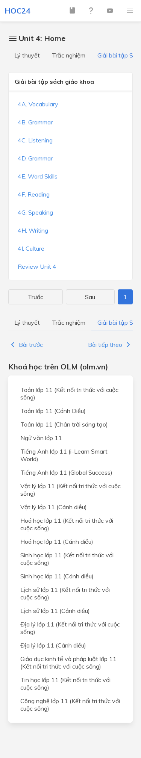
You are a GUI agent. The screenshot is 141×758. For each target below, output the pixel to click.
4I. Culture (31, 248)
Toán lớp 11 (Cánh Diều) (53, 411)
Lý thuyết (27, 55)
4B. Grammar (35, 122)
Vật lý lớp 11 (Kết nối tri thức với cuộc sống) (70, 489)
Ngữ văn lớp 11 (41, 438)
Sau (90, 297)
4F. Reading (34, 194)
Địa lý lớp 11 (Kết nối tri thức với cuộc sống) (70, 627)
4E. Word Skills (38, 176)
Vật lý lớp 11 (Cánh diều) (53, 507)
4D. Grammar (35, 158)
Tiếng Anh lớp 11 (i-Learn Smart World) (64, 455)
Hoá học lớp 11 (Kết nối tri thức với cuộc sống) (66, 524)
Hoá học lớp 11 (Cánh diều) (56, 541)
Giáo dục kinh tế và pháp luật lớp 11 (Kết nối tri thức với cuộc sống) (68, 662)
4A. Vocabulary (38, 104)
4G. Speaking (35, 212)
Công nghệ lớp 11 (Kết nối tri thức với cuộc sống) (70, 704)
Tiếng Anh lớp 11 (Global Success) (66, 472)
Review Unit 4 (37, 266)
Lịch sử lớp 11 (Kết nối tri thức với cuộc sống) (65, 593)
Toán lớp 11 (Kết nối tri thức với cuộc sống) (69, 393)
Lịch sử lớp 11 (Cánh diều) (55, 610)
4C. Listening (35, 140)
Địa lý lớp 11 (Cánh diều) (53, 645)
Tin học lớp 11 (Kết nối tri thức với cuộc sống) (65, 683)
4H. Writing (33, 230)
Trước (35, 297)
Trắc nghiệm (68, 55)
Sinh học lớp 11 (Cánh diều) (57, 576)
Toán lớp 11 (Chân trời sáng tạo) (64, 424)
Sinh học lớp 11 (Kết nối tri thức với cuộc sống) (67, 558)
